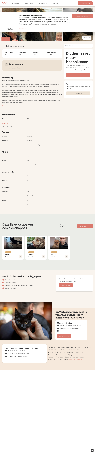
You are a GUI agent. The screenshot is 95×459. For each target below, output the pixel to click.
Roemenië (53, 256)
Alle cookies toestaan (82, 4)
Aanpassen (83, 8)
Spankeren (30, 256)
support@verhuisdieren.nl (75, 359)
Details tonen (22, 16)
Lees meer (5, 106)
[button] (78, 33)
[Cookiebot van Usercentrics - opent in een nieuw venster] (9, 17)
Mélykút (6, 256)
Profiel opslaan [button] (78, 45)
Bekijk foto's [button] (87, 37)
